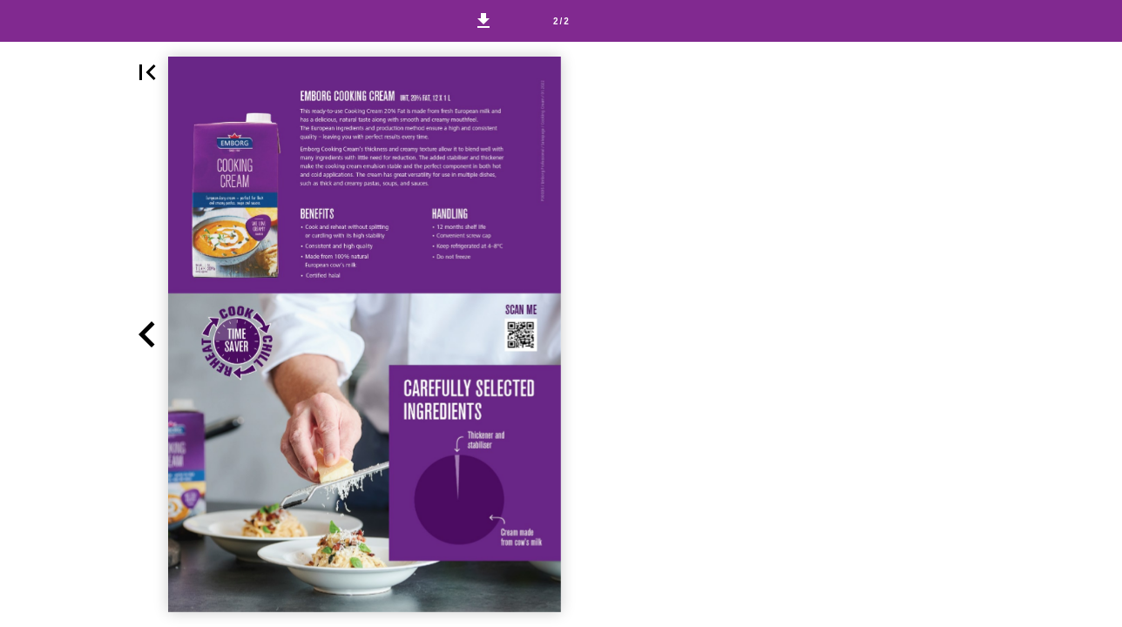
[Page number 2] (561, 21)
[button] (483, 21)
